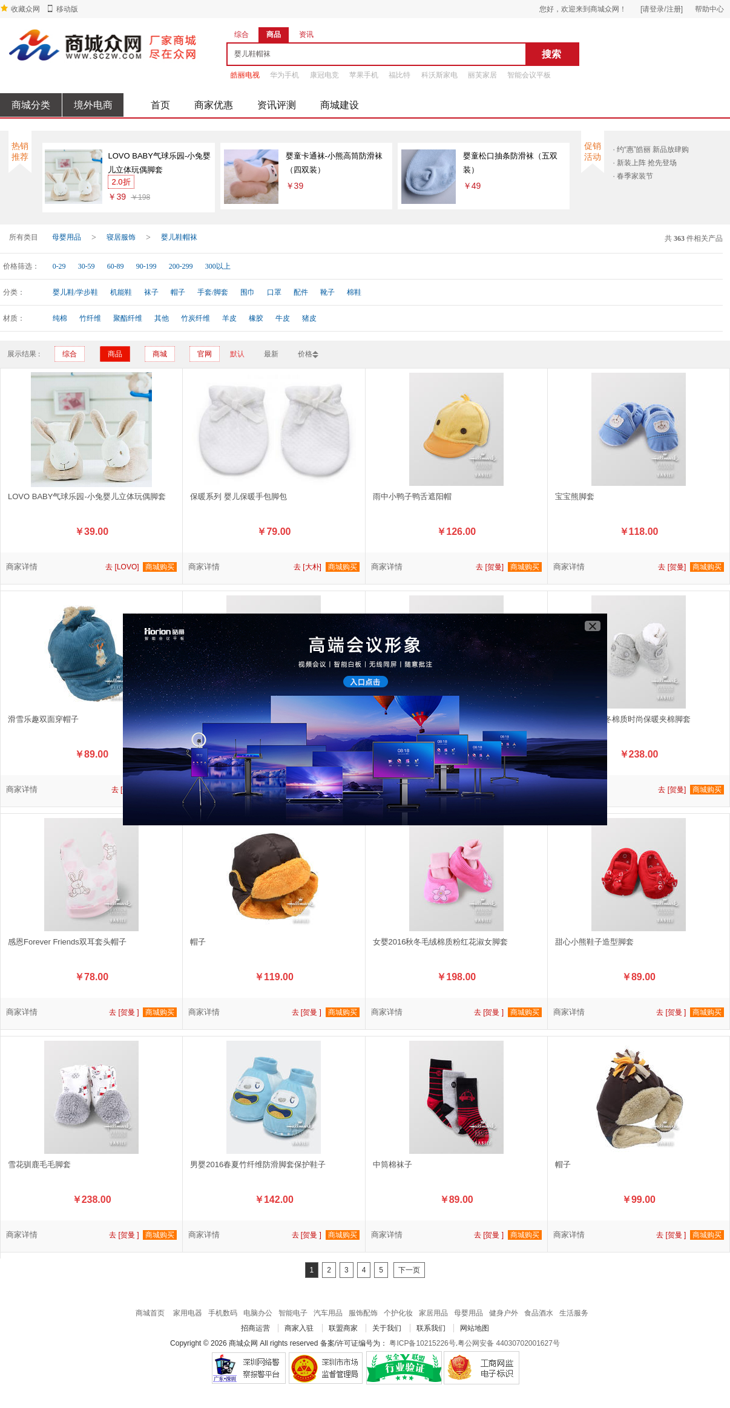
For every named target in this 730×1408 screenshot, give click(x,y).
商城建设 (339, 105)
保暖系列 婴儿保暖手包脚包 (238, 496)
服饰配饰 (363, 1313)
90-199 (146, 266)
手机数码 (222, 1313)
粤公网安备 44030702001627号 (509, 1343)
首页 (160, 105)
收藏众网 (25, 9)
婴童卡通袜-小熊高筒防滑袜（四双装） (334, 162)
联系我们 (431, 1328)
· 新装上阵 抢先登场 (645, 163)
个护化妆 (398, 1313)
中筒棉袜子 (392, 1164)
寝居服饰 (121, 237)
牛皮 (282, 318)
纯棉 (60, 318)
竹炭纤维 (195, 318)
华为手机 (284, 75)
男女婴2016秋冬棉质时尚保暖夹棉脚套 (623, 719)
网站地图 (474, 1328)
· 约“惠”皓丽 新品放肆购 (651, 149)
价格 (305, 354)
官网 (204, 354)
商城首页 (150, 1313)
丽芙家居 (482, 75)
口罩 (274, 292)
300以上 (218, 266)
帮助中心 (709, 9)
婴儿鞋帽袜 (179, 237)
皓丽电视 (245, 75)
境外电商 (93, 105)
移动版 (67, 9)
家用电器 (187, 1313)
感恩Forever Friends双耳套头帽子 (67, 941)
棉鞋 (354, 292)
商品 (115, 354)
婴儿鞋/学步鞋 (75, 292)
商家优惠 (213, 105)
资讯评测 (276, 105)
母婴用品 (66, 237)
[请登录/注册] (661, 9)
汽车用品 (328, 1313)
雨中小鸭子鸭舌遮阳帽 (412, 496)
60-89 (115, 266)
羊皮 (229, 318)
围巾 (247, 292)
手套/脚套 (212, 292)
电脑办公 (257, 1313)
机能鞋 (121, 292)
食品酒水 (538, 1313)
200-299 (181, 266)
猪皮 (309, 318)
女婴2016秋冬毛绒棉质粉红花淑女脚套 (440, 941)
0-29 (59, 266)
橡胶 (256, 318)
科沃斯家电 (439, 75)
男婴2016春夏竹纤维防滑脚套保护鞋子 (258, 1164)
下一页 (409, 1270)
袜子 (151, 292)
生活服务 (573, 1313)
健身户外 (503, 1313)
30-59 (86, 266)
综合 (69, 354)
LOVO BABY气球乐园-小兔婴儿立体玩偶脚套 (159, 162)
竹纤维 (90, 318)
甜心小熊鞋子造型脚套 (594, 941)
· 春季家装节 (633, 176)
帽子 (178, 292)
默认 (237, 354)
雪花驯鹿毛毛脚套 (39, 1164)
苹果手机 (363, 75)
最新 (271, 354)
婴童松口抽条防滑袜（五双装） (510, 162)
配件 (301, 292)
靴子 (327, 292)
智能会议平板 (529, 75)
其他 (161, 318)
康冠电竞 (324, 75)
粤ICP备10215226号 (422, 1343)
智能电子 (292, 1313)
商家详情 (22, 566)
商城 (160, 354)
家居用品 (433, 1313)
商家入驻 (299, 1328)
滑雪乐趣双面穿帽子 (43, 719)
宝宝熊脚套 (574, 496)
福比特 (399, 75)
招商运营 (255, 1328)
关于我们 (386, 1328)
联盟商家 (343, 1328)
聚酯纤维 (127, 318)
